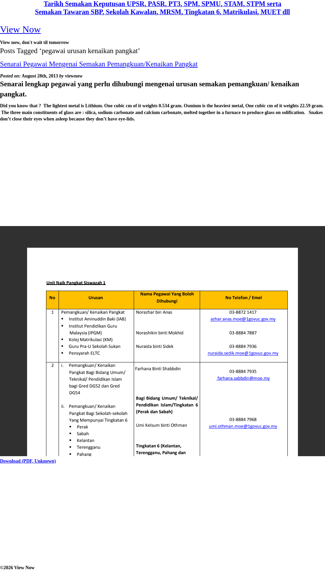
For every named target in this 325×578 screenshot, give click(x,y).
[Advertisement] (132, 173)
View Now (20, 29)
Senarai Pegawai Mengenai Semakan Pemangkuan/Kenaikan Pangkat (99, 64)
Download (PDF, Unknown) (28, 461)
